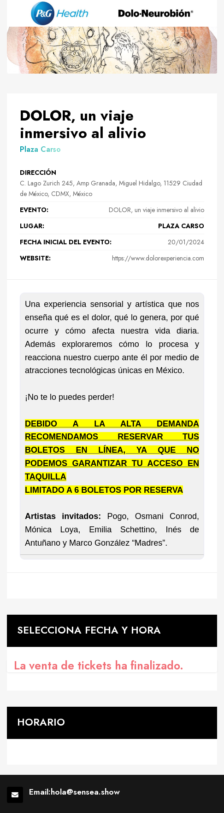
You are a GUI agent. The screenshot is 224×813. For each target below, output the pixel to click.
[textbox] (112, 423)
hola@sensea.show (85, 792)
